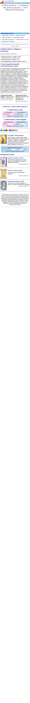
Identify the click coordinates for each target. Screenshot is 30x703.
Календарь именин (18, 37)
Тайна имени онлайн (8, 35)
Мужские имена (20, 35)
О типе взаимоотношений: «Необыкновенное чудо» (9, 65)
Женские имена (6, 37)
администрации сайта (14, 204)
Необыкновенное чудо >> (19, 61)
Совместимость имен (22, 39)
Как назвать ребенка (8, 39)
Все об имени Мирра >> (7, 99)
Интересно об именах (8, 41)
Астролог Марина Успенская (8, 53)
